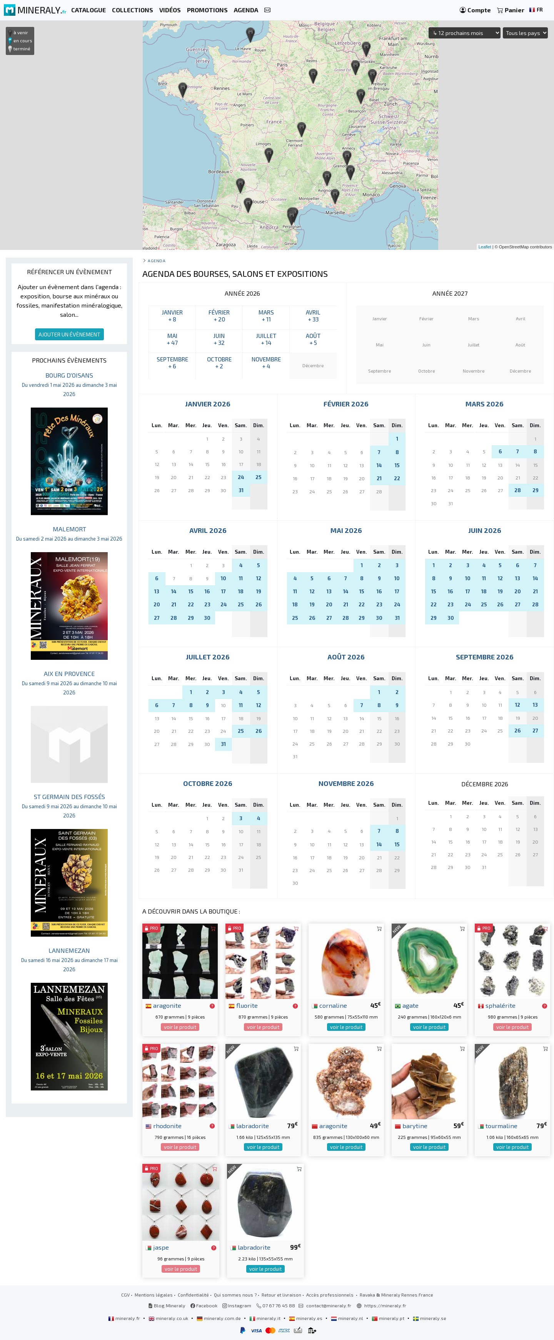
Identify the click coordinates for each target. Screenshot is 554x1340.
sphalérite (497, 1005)
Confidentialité (193, 1294)
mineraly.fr (124, 1318)
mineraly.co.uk (169, 1318)
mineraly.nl (347, 1318)
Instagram (236, 1305)
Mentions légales (154, 1294)
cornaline (329, 1005)
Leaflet (485, 247)
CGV (125, 1294)
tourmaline (497, 1125)
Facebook (203, 1305)
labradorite (249, 1125)
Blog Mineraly (166, 1305)
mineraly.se (429, 1318)
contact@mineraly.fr (328, 1305)
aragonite (163, 1005)
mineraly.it (265, 1318)
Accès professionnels (330, 1294)
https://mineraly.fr (385, 1305)
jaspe (157, 1247)
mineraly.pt (388, 1318)
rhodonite (163, 1125)
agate (407, 1005)
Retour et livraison (281, 1294)
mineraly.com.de (219, 1318)
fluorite (243, 1005)
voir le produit (180, 1027)
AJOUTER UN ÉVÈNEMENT (69, 334)
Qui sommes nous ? (235, 1294)
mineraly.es (306, 1318)
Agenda (156, 260)
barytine (411, 1125)
